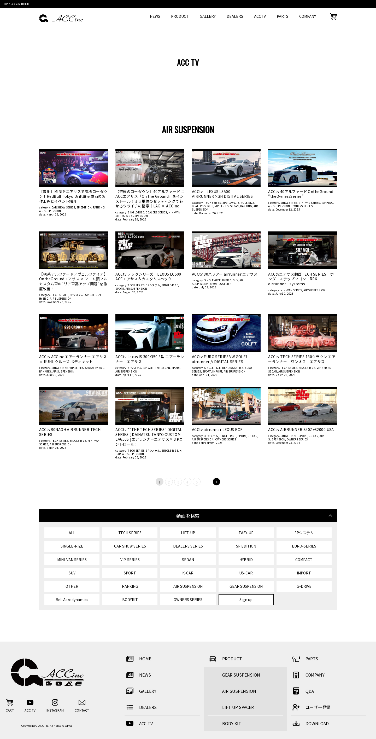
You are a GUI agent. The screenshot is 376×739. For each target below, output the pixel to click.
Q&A (302, 691)
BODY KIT (231, 723)
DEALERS (235, 16)
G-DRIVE (304, 586)
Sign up (245, 599)
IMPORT (217, 371)
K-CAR (187, 572)
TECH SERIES (212, 203)
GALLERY (208, 16)
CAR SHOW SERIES (63, 207)
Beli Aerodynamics (72, 599)
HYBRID (44, 298)
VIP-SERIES (222, 206)
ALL (72, 532)
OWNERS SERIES (302, 206)
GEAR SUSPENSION (246, 586)
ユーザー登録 (311, 707)
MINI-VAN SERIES (309, 203)
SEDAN (234, 206)
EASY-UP (246, 532)
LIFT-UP (188, 532)
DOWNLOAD (310, 723)
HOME (138, 659)
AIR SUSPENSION (50, 211)
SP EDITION (84, 207)
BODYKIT (130, 599)
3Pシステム (229, 203)
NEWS (155, 16)
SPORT (119, 288)
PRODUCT (180, 16)
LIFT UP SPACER (238, 707)
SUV (235, 280)
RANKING (99, 207)
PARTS (282, 16)
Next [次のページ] (216, 482)
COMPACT (304, 559)
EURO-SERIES (304, 546)
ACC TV (139, 723)
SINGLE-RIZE (136, 212)
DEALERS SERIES (156, 212)
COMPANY (307, 16)
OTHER (72, 586)
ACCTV (260, 16)
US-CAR (252, 436)
